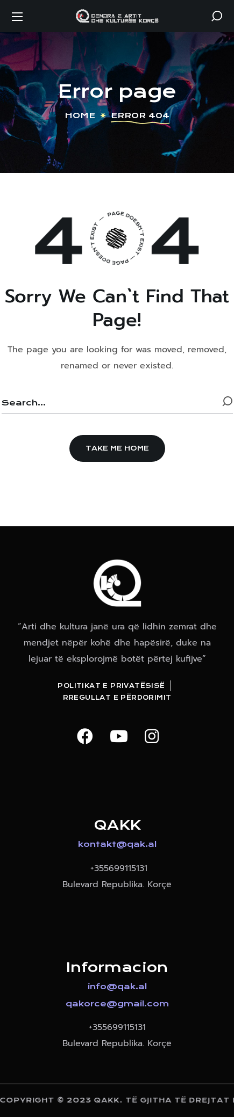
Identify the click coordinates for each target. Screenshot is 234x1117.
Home (80, 115)
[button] (216, 16)
